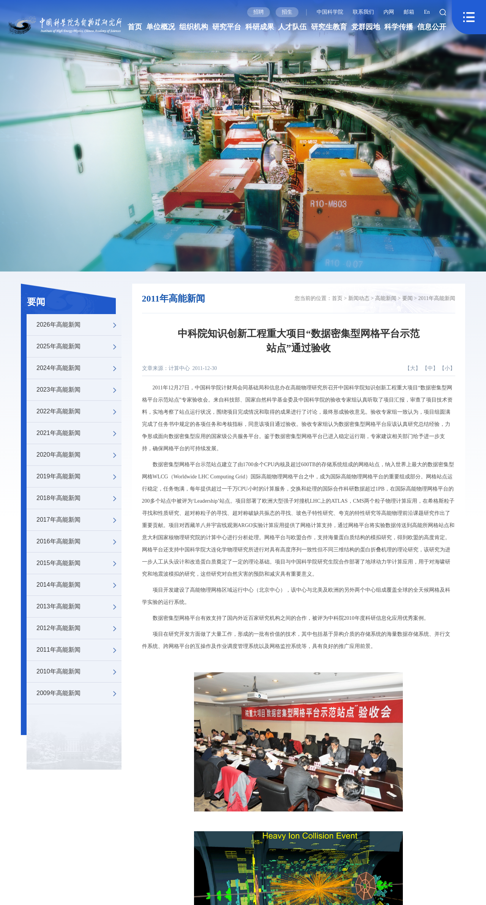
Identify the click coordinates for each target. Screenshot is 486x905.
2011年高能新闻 (79, 649)
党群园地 (365, 27)
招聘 (258, 12)
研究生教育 (329, 27)
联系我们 (363, 12)
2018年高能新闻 (79, 498)
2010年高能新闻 (79, 671)
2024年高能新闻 (79, 368)
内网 (388, 12)
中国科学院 (330, 12)
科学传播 (398, 27)
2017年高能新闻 (79, 519)
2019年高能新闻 (79, 476)
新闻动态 (358, 298)
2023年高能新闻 (79, 389)
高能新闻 (385, 298)
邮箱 (409, 12)
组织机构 (193, 27)
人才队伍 (292, 27)
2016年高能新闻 (79, 541)
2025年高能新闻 (79, 346)
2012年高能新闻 (79, 628)
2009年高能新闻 (79, 693)
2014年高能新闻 (79, 584)
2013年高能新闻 (79, 606)
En (427, 12)
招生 (287, 12)
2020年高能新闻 (79, 454)
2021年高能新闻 (79, 433)
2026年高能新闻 (79, 324)
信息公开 (431, 27)
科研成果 (259, 27)
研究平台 (226, 27)
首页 (135, 27)
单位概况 (160, 27)
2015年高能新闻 (79, 563)
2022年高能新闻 (79, 411)
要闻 (36, 302)
